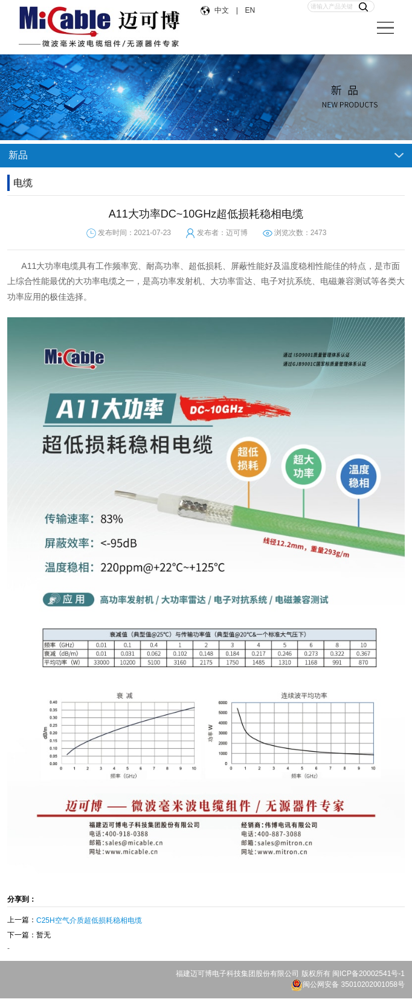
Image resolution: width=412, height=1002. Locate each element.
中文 (223, 10)
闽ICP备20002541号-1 (368, 973)
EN (249, 10)
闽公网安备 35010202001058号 (348, 984)
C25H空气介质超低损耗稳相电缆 (89, 920)
